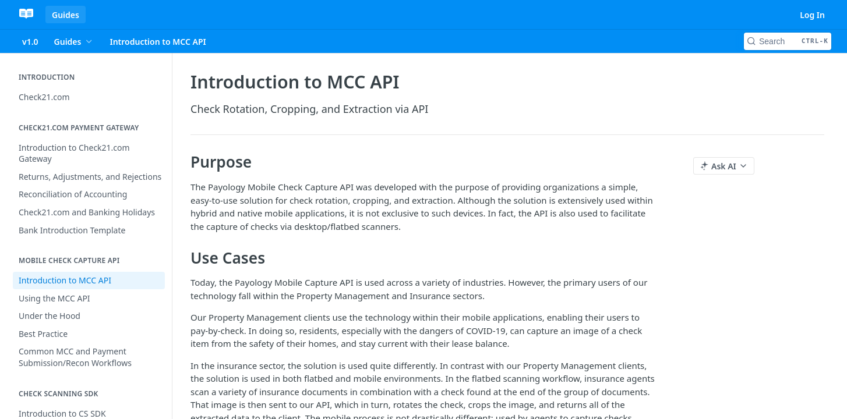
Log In (812, 14)
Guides (65, 14)
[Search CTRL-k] (787, 41)
